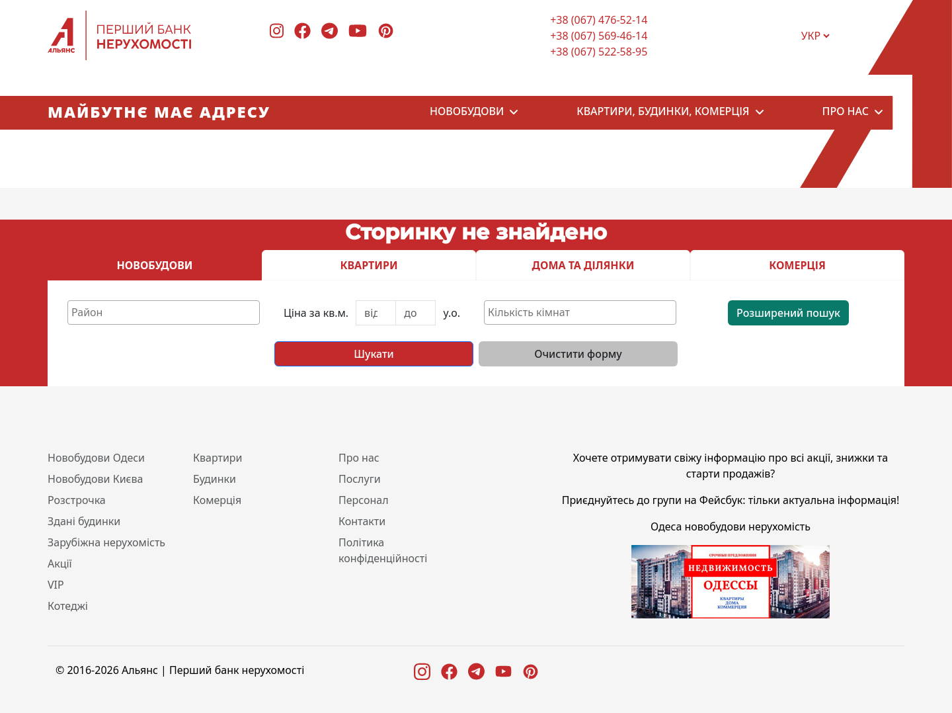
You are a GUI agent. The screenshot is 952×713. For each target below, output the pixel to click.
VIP (56, 584)
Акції (60, 563)
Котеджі (68, 606)
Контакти (361, 521)
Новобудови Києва (95, 479)
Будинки (214, 479)
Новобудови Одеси (96, 457)
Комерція (217, 500)
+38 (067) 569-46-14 (598, 35)
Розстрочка (77, 500)
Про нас (845, 113)
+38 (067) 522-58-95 (598, 51)
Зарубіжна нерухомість (106, 542)
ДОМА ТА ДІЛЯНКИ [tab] (583, 265)
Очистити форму (578, 354)
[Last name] (415, 312)
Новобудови (467, 113)
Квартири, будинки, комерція (662, 113)
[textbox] (166, 312)
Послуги (359, 479)
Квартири (218, 457)
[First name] (376, 312)
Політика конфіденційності (382, 550)
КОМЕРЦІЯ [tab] (797, 265)
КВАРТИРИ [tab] (368, 265)
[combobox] (163, 312)
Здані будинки (84, 521)
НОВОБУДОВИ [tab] (155, 265)
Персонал (363, 500)
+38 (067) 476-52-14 (598, 20)
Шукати (373, 354)
